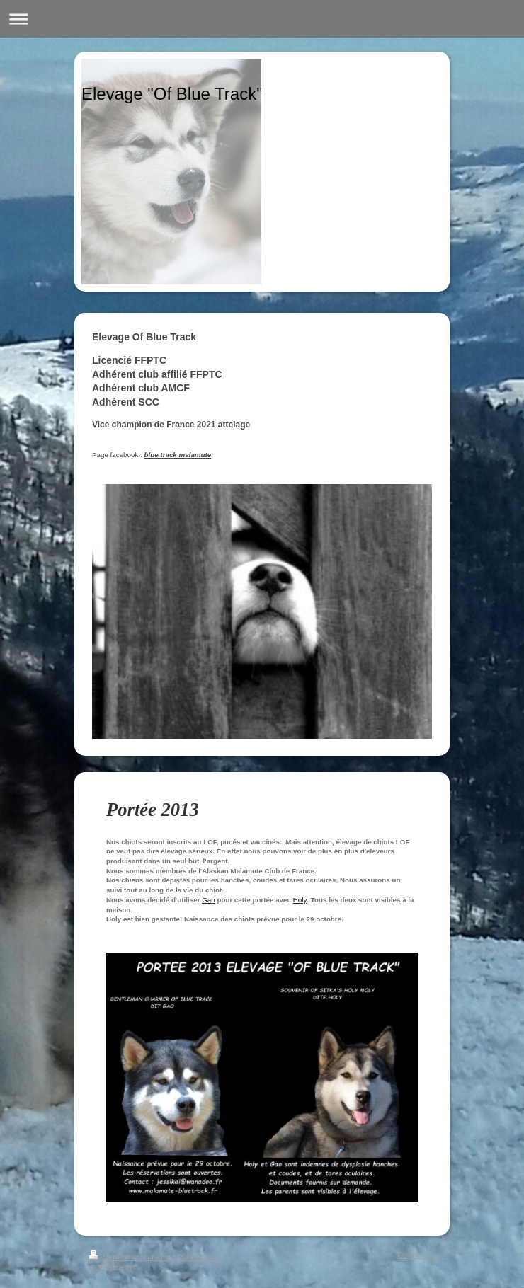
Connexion (417, 1254)
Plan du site (197, 1257)
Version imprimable (131, 1257)
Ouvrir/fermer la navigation (262, 19)
